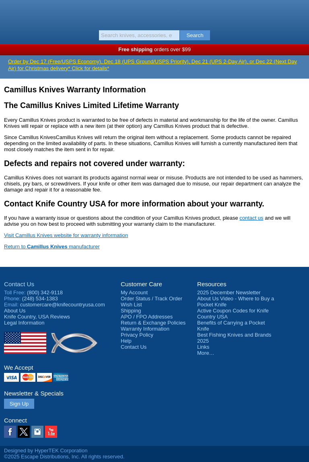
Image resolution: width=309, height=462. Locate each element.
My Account (134, 292)
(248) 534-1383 (40, 299)
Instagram (37, 432)
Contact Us (19, 284)
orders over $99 (154, 49)
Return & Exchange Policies (153, 323)
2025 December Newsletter (229, 292)
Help (126, 341)
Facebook (10, 432)
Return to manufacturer (52, 246)
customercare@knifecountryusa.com (62, 305)
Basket (299, 13)
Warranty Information (145, 329)
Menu (10, 13)
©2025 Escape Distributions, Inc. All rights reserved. (64, 457)
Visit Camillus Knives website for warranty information (66, 235)
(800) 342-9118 (45, 292)
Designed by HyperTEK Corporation (45, 450)
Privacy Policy (137, 335)
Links (203, 347)
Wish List (131, 305)
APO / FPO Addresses (147, 317)
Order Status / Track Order (151, 299)
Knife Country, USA (154, 13)
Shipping (131, 311)
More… (205, 353)
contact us (251, 218)
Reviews (37, 317)
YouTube (51, 432)
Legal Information (24, 323)
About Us (14, 311)
